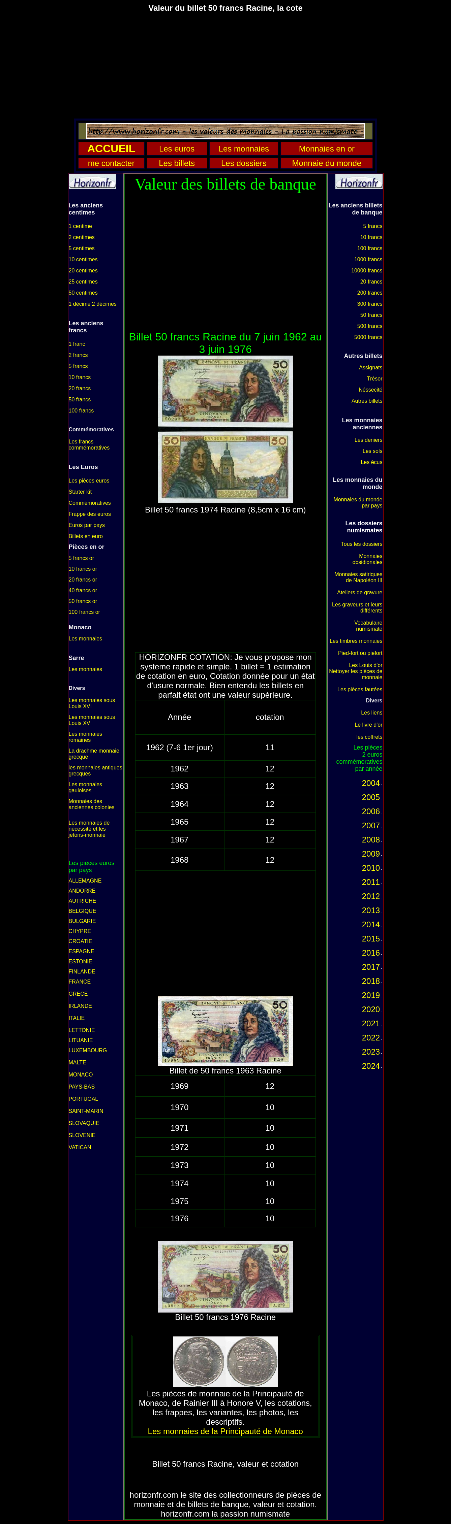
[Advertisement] (225, 65)
